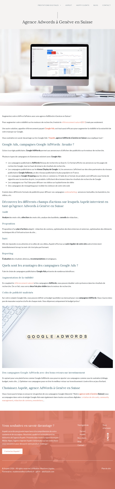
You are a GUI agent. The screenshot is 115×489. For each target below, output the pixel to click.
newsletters (38, 400)
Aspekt (68, 5)
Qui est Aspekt (83, 432)
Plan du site (106, 468)
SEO (84, 122)
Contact (106, 5)
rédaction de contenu (23, 400)
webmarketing (71, 192)
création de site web (90, 397)
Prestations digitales (50, 5)
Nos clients (82, 438)
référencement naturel (71, 122)
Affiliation (35, 468)
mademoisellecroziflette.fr (23, 471)
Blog (96, 5)
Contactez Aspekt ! (12, 451)
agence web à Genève (88, 394)
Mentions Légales (47, 468)
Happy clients (82, 5)
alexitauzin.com (48, 471)
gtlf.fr (38, 471)
